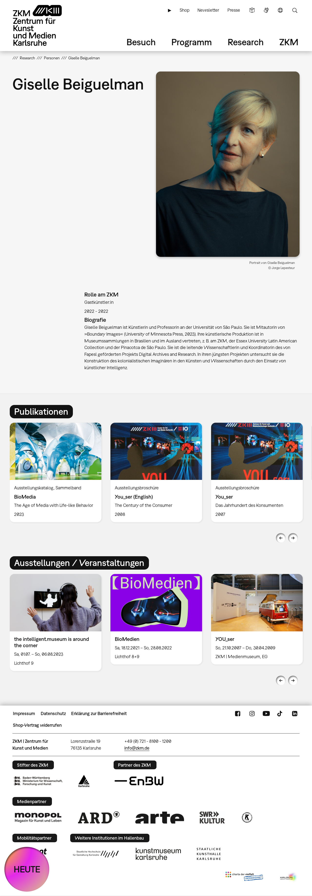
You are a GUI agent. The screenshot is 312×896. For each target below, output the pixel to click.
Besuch (141, 42)
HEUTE (27, 869)
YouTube (266, 713)
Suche (295, 10)
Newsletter (208, 10)
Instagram (252, 713)
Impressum (24, 713)
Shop (184, 10)
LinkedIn (295, 713)
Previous (281, 538)
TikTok (280, 713)
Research (246, 42)
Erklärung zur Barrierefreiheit (99, 713)
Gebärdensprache (266, 10)
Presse (233, 10)
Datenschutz (53, 713)
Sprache (280, 10)
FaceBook (238, 713)
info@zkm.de (136, 748)
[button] (228, 164)
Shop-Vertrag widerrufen (37, 725)
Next (293, 538)
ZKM (288, 42)
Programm (191, 42)
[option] (55, 472)
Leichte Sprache (252, 10)
